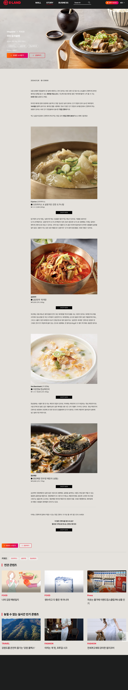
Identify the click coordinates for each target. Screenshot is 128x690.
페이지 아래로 (125, 634)
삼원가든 (23, 46)
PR (56, 665)
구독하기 (107, 675)
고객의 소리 (77, 665)
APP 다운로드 (112, 4)
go (121, 665)
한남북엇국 (33, 46)
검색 (89, 4)
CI (31, 681)
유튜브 (117, 672)
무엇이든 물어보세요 (80, 673)
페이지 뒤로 (125, 639)
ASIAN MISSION (37, 677)
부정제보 (75, 669)
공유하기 (25, 546)
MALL (38, 4)
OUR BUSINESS (37, 673)
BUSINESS (63, 4)
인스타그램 (106, 672)
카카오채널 (122, 672)
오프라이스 (12, 46)
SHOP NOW (64, 212)
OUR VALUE (35, 665)
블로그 (111, 671)
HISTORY (34, 669)
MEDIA (58, 677)
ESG (57, 673)
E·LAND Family (102, 666)
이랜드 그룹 (12, 665)
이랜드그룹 (12, 4)
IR (56, 669)
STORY (49, 4)
